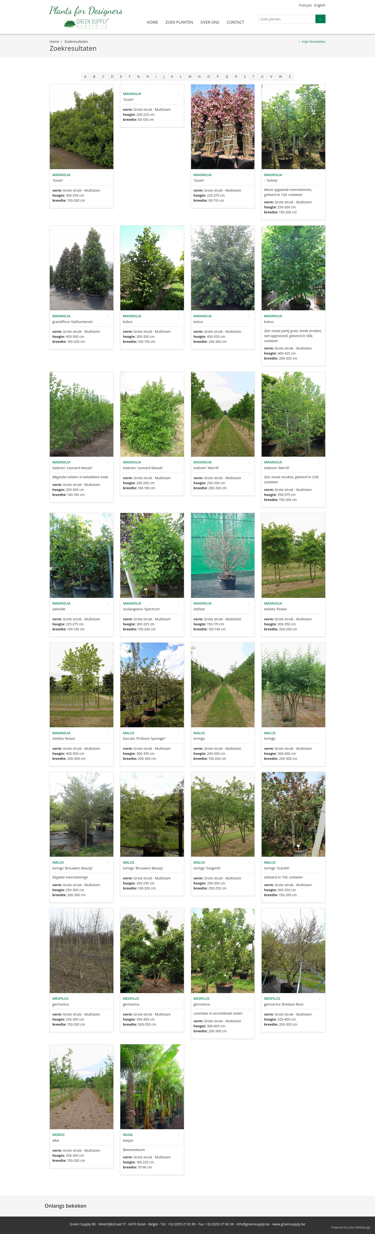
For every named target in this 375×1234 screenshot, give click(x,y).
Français (305, 5)
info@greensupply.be (253, 1224)
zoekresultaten (76, 41)
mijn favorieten (313, 41)
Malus (128, 733)
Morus (58, 1134)
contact (235, 22)
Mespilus (60, 998)
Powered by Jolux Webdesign (351, 1227)
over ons (209, 22)
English (319, 5)
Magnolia (61, 174)
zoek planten (179, 22)
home (152, 22)
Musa (127, 1134)
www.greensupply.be (288, 1224)
